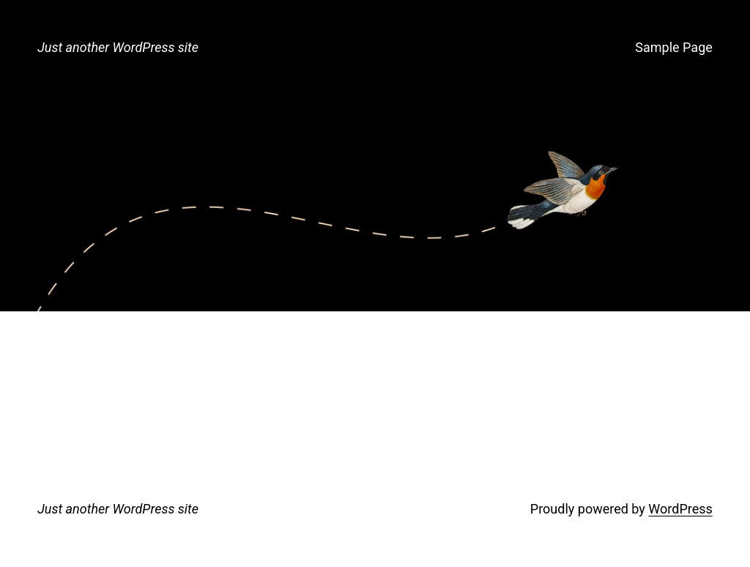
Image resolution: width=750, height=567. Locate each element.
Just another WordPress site (117, 47)
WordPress (680, 508)
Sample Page (673, 47)
